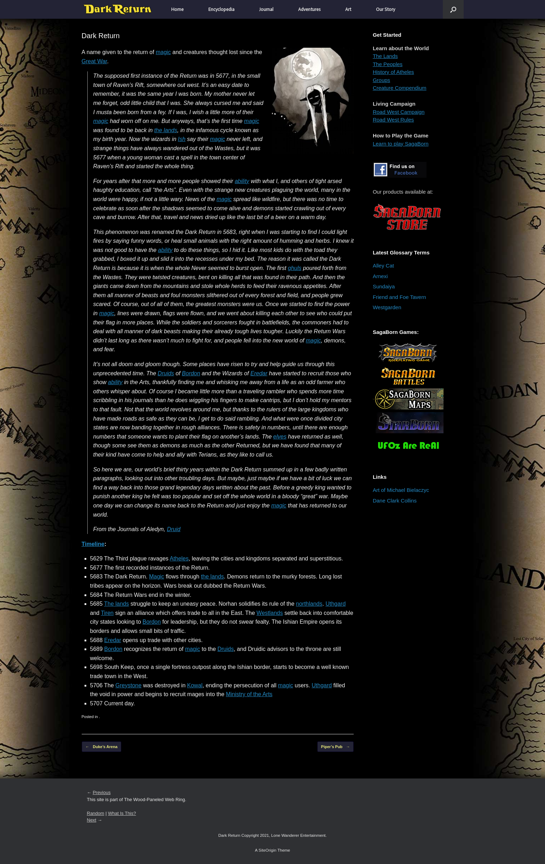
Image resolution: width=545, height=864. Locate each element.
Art (348, 9)
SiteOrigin (268, 850)
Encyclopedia (221, 9)
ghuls (294, 268)
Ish (181, 139)
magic (163, 52)
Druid (173, 529)
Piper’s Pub (335, 747)
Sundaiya (384, 286)
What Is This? (122, 813)
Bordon (191, 373)
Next (92, 820)
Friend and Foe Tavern (399, 297)
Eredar (258, 373)
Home (177, 9)
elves (279, 437)
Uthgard (335, 604)
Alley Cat (383, 266)
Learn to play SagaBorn (401, 144)
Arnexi (380, 276)
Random (95, 813)
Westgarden (387, 307)
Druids (166, 373)
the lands (165, 130)
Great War (94, 61)
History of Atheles (393, 72)
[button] (453, 9)
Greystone (128, 685)
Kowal (195, 685)
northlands (309, 604)
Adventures (309, 9)
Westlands (269, 613)
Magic (156, 577)
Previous (102, 792)
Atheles (179, 559)
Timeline (93, 544)
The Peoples (387, 64)
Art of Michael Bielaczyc (401, 490)
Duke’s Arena (102, 747)
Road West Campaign (398, 112)
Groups (381, 80)
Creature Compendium (400, 88)
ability (242, 181)
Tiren (107, 613)
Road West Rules (393, 120)
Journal (266, 9)
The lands (116, 604)
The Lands (385, 56)
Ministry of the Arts (249, 694)
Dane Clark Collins (395, 501)
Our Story (385, 9)
